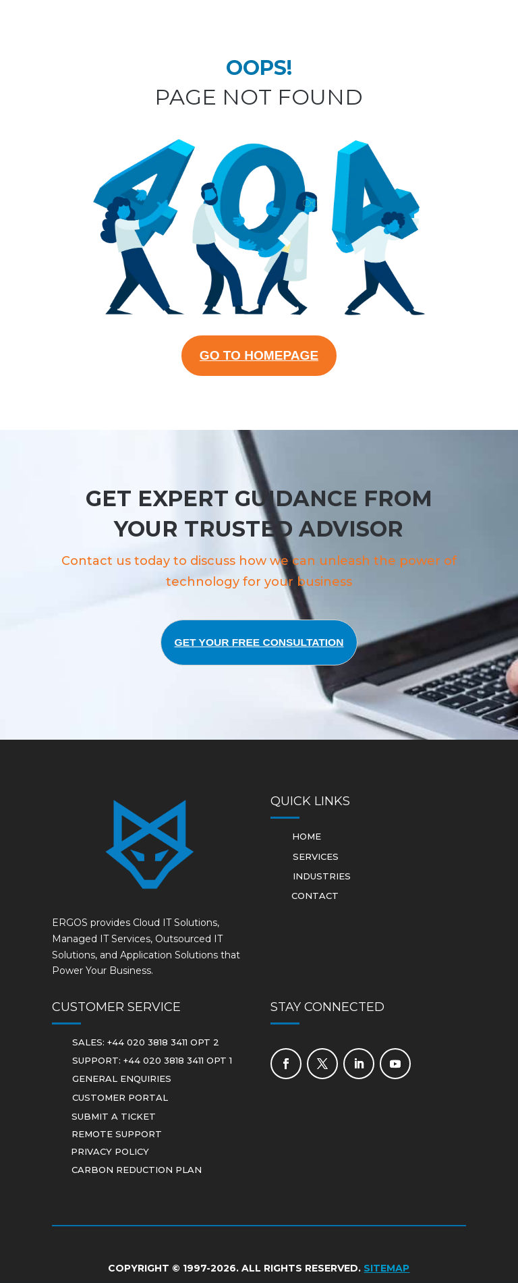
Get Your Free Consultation (259, 644)
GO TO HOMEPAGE (259, 356)
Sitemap (386, 1270)
